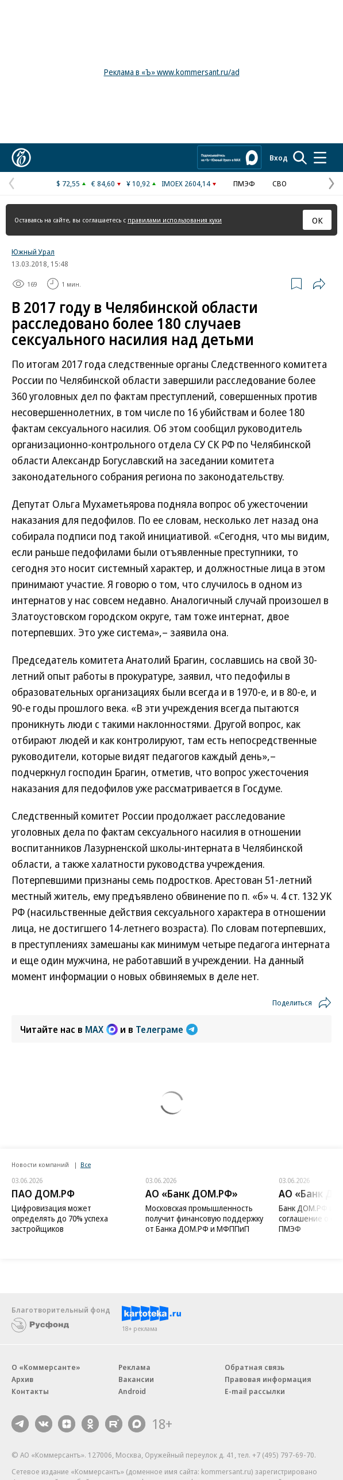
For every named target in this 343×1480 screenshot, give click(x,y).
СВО (279, 183)
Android (132, 1391)
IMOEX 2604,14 (185, 183)
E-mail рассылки (255, 1391)
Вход (278, 157)
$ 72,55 (68, 183)
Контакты (30, 1391)
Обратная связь (254, 1367)
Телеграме (167, 1029)
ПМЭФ (244, 183)
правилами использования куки (175, 220)
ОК (317, 220)
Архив (22, 1379)
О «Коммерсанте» (45, 1367)
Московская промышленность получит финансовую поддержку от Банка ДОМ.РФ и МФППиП (204, 1218)
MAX (101, 1029)
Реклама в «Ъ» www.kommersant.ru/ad (172, 71)
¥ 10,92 (138, 183)
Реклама (134, 1367)
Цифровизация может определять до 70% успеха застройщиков (59, 1218)
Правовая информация (268, 1379)
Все (85, 1164)
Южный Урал (33, 251)
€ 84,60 (103, 183)
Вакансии (136, 1379)
